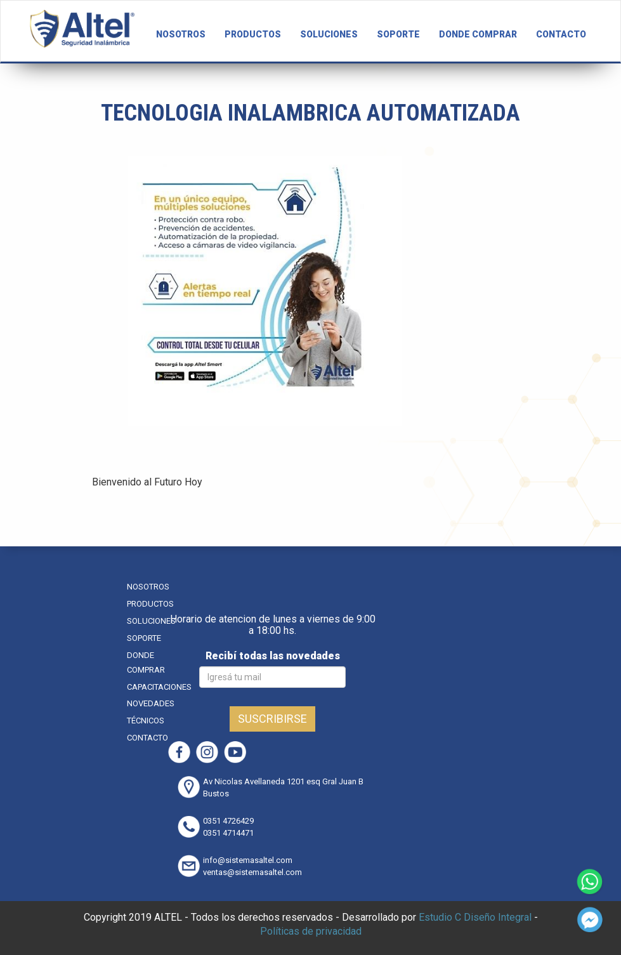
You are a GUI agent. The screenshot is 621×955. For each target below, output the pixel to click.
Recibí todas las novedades (273, 656)
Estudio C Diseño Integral (475, 917)
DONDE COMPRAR (478, 34)
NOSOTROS (181, 34)
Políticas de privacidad (311, 931)
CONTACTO (561, 34)
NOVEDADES (150, 703)
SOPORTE (398, 34)
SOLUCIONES (329, 34)
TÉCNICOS (145, 720)
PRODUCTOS (253, 34)
